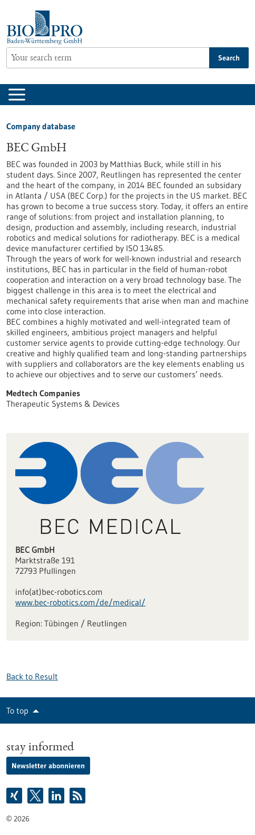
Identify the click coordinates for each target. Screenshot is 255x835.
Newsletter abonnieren (48, 765)
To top (17, 710)
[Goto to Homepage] (47, 28)
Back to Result (32, 676)
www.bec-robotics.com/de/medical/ (80, 602)
